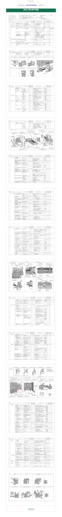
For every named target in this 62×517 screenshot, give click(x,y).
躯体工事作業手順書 (31, 5)
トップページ (21, 5)
